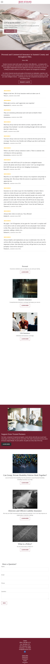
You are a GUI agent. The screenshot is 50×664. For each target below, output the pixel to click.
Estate (25, 660)
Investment (25, 659)
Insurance (25, 662)
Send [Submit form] (4, 603)
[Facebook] (25, 652)
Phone (3, 583)
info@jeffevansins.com (25, 649)
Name (2, 566)
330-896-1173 (27, 642)
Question (3, 591)
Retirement (25, 657)
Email (2, 575)
